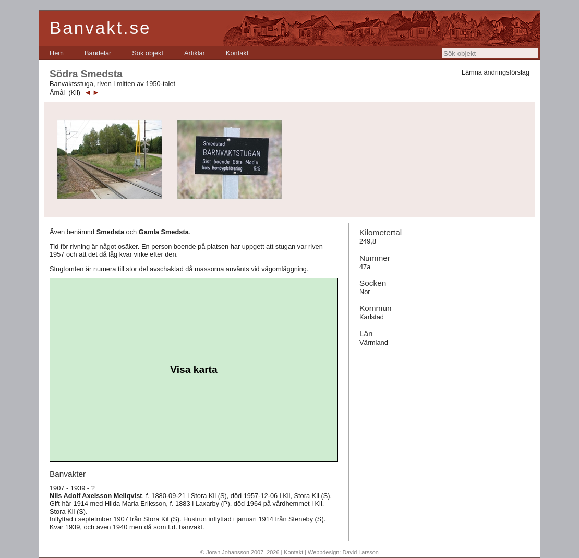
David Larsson (360, 552)
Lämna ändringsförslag (495, 72)
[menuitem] (56, 52)
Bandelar (98, 53)
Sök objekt (147, 53)
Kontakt (237, 53)
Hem (57, 53)
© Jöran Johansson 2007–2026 (239, 552)
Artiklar (194, 53)
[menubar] (149, 52)
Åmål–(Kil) (65, 92)
